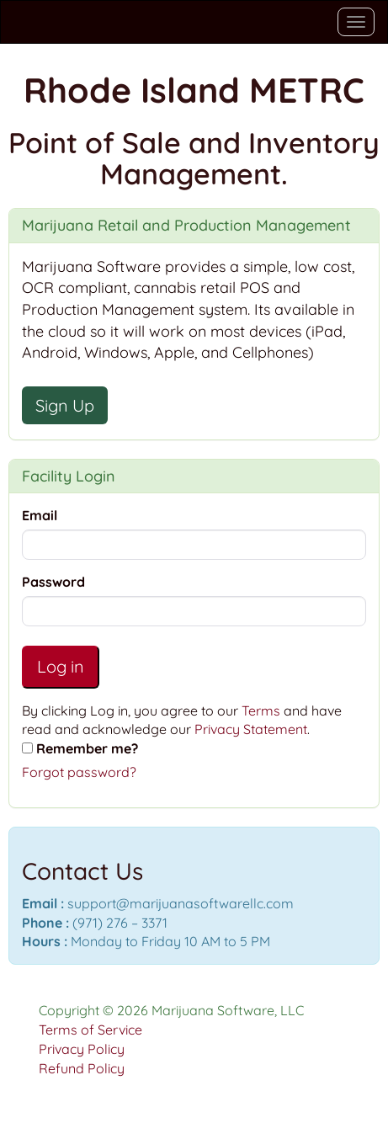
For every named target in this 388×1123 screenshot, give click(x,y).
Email (39, 515)
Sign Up (64, 405)
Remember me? (87, 748)
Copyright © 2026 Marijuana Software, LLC (171, 1010)
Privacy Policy (82, 1049)
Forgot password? (79, 772)
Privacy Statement (250, 729)
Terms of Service (90, 1029)
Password (53, 581)
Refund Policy (82, 1068)
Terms (261, 710)
